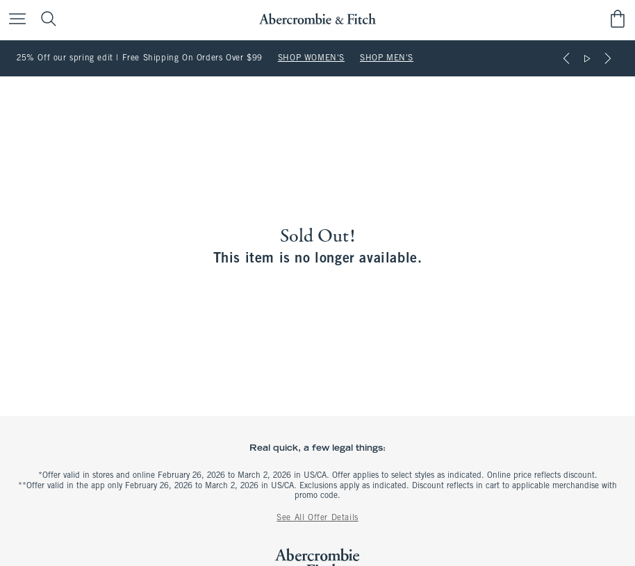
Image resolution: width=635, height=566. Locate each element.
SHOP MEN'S (386, 58)
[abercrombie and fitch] (317, 19)
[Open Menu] (14, 20)
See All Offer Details (317, 518)
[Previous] (566, 58)
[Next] (607, 58)
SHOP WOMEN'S (311, 58)
